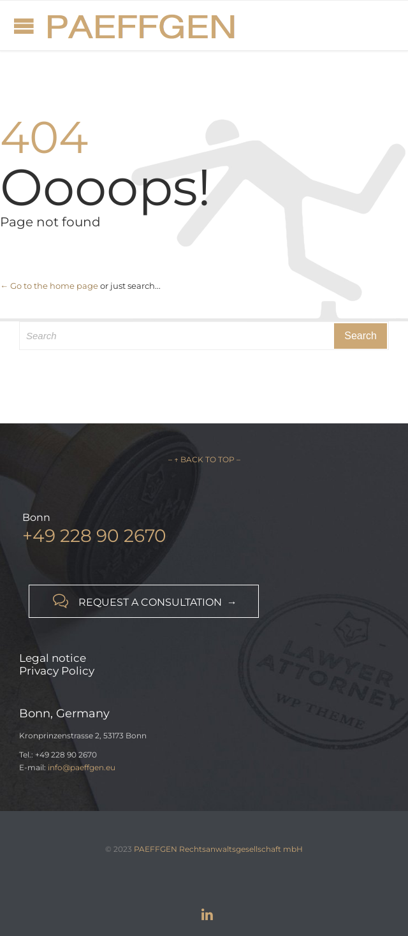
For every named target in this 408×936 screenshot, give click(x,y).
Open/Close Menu (24, 26)
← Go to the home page (49, 286)
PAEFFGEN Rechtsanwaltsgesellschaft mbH (218, 849)
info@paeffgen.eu (81, 767)
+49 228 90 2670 (94, 535)
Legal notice (52, 658)
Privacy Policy (56, 670)
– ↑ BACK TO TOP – (204, 459)
